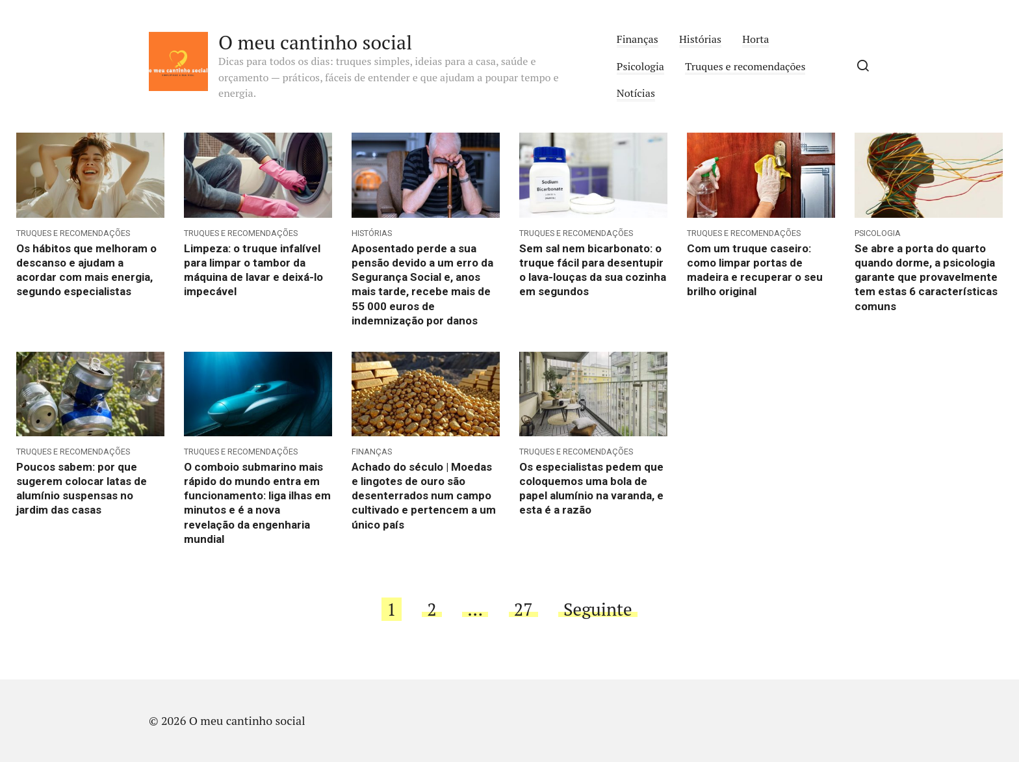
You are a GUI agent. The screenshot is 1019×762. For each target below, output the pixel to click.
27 (523, 609)
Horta (755, 39)
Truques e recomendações (745, 66)
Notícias (636, 93)
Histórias (700, 39)
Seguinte (597, 609)
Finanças (637, 39)
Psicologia (640, 66)
